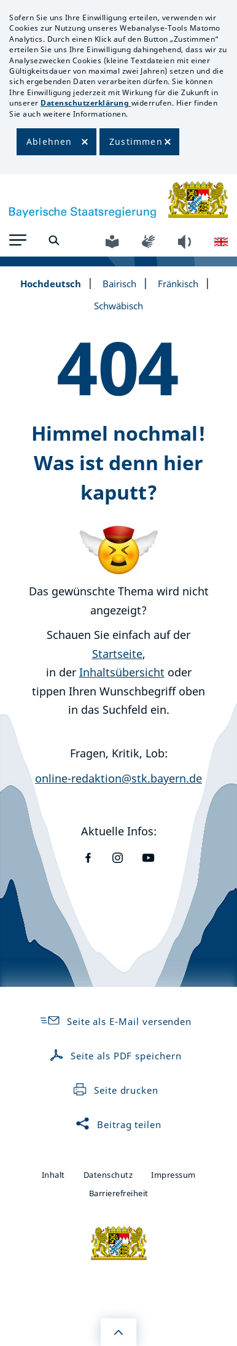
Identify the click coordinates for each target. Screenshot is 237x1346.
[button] (17, 240)
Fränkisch (178, 283)
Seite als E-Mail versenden (115, 1021)
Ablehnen (49, 141)
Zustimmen (136, 141)
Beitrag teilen (118, 1124)
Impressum (173, 1174)
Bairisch (119, 283)
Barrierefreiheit (119, 1193)
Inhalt (53, 1174)
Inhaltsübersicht (122, 672)
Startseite (117, 653)
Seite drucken (115, 1090)
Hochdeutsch (50, 283)
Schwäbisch (118, 306)
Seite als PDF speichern (115, 1056)
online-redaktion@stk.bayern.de (118, 778)
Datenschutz (108, 1174)
